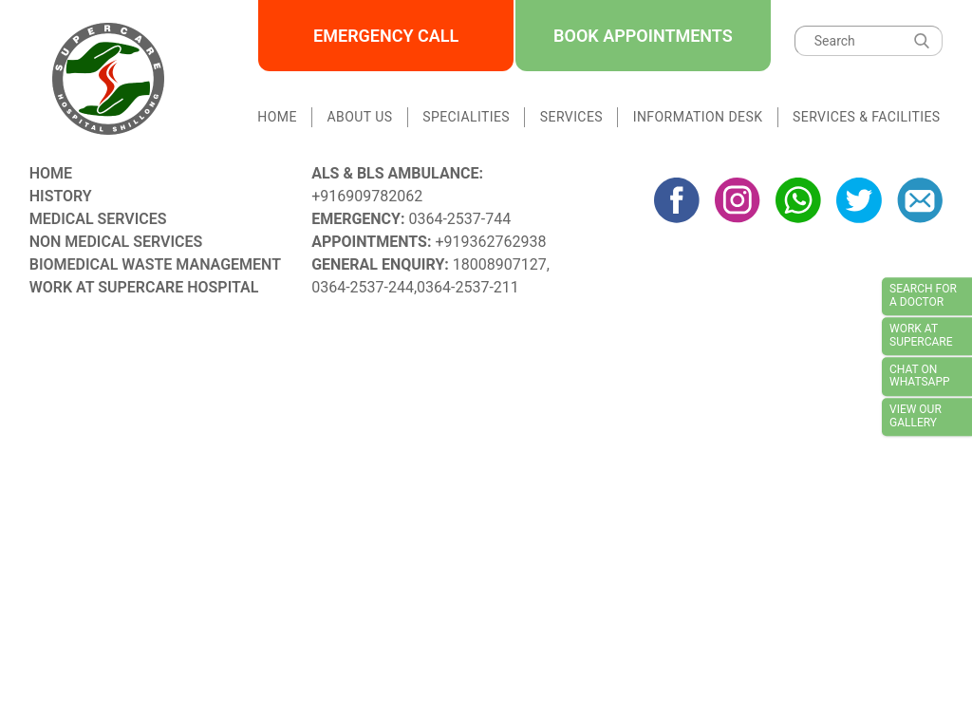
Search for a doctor (923, 295)
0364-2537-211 (468, 287)
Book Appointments (643, 36)
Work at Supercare (921, 336)
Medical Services (98, 219)
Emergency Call (385, 36)
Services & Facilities (866, 116)
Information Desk (698, 116)
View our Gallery (915, 416)
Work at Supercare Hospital (144, 287)
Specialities (466, 116)
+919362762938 (490, 242)
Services (571, 116)
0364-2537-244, (364, 287)
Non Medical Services (116, 242)
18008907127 (500, 264)
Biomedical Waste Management (155, 264)
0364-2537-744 (459, 219)
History (60, 196)
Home (276, 116)
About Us (360, 116)
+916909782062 (366, 196)
